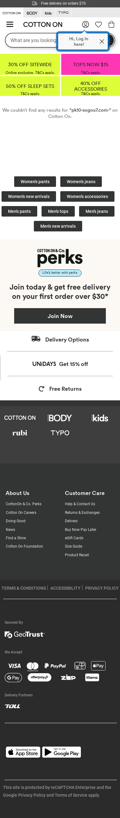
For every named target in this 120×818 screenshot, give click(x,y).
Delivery (71, 521)
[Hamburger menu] (10, 24)
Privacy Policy (32, 795)
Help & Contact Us (80, 504)
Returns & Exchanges (82, 512)
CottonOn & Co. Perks (24, 504)
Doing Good (16, 521)
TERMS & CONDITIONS (24, 588)
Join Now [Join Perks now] (60, 316)
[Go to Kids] (48, 12)
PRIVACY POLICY (102, 588)
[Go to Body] (32, 12)
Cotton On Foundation (24, 546)
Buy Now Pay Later (80, 529)
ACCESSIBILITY (65, 588)
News (10, 529)
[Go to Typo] (63, 12)
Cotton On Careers (21, 512)
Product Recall (77, 555)
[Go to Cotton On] (11, 12)
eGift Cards (74, 538)
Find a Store (16, 538)
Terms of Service (71, 795)
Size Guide (73, 546)
